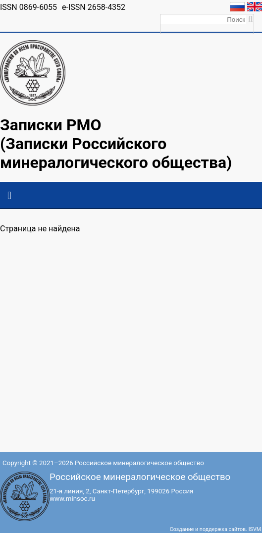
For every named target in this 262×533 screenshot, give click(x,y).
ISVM (255, 529)
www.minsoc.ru (72, 498)
